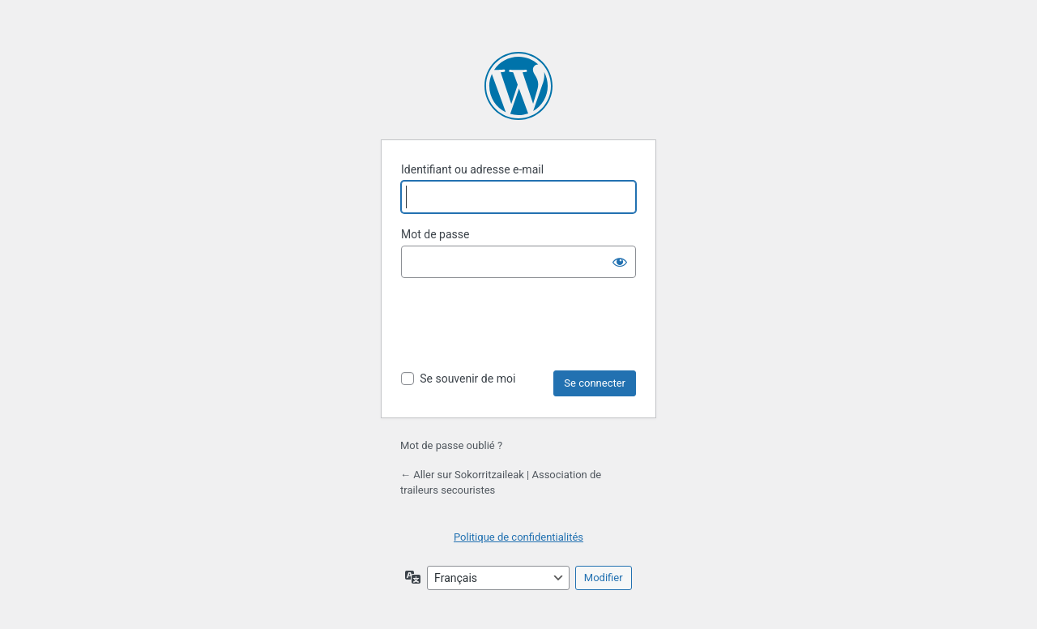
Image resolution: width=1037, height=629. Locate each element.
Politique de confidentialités (518, 537)
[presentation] (524, 330)
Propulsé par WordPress (518, 86)
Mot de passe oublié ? (451, 445)
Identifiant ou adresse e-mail (472, 169)
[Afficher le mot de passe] (620, 262)
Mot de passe (435, 234)
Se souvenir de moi (467, 378)
